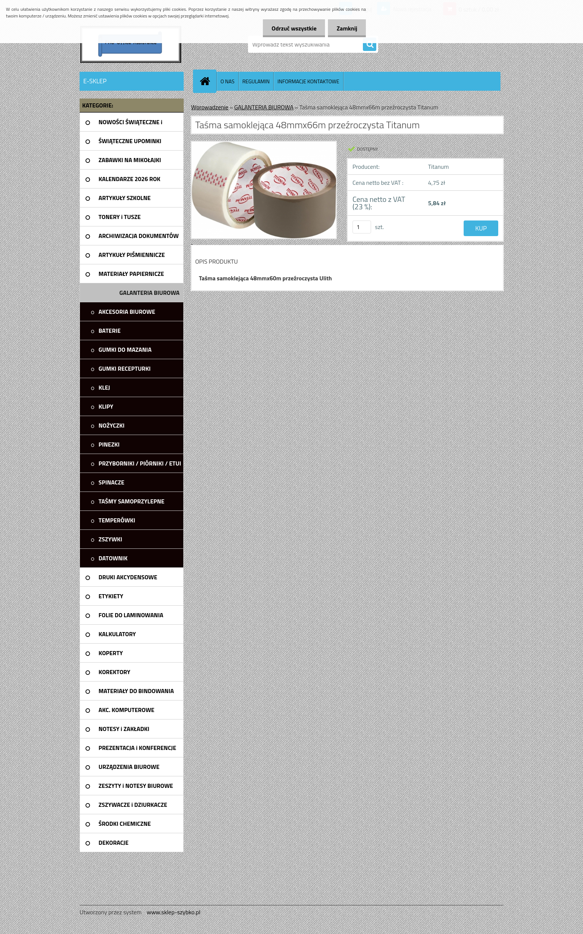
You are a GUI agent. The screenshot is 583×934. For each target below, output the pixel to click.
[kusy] (361, 227)
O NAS (227, 81)
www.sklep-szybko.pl (173, 912)
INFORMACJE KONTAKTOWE (308, 81)
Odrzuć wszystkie (292, 28)
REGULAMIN (256, 81)
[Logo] (131, 44)
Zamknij (346, 28)
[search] (369, 45)
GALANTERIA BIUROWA (263, 107)
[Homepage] (207, 81)
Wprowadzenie (209, 107)
